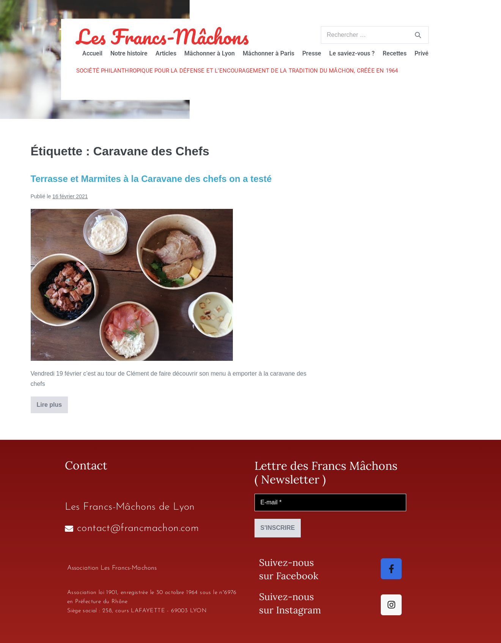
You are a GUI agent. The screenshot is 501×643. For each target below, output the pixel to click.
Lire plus (52, 402)
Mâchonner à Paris (268, 53)
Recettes (395, 53)
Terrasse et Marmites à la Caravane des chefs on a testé (151, 179)
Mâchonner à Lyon (209, 53)
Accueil (92, 53)
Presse (311, 53)
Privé (422, 53)
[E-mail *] (330, 502)
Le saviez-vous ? (352, 53)
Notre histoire (129, 53)
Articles (165, 53)
